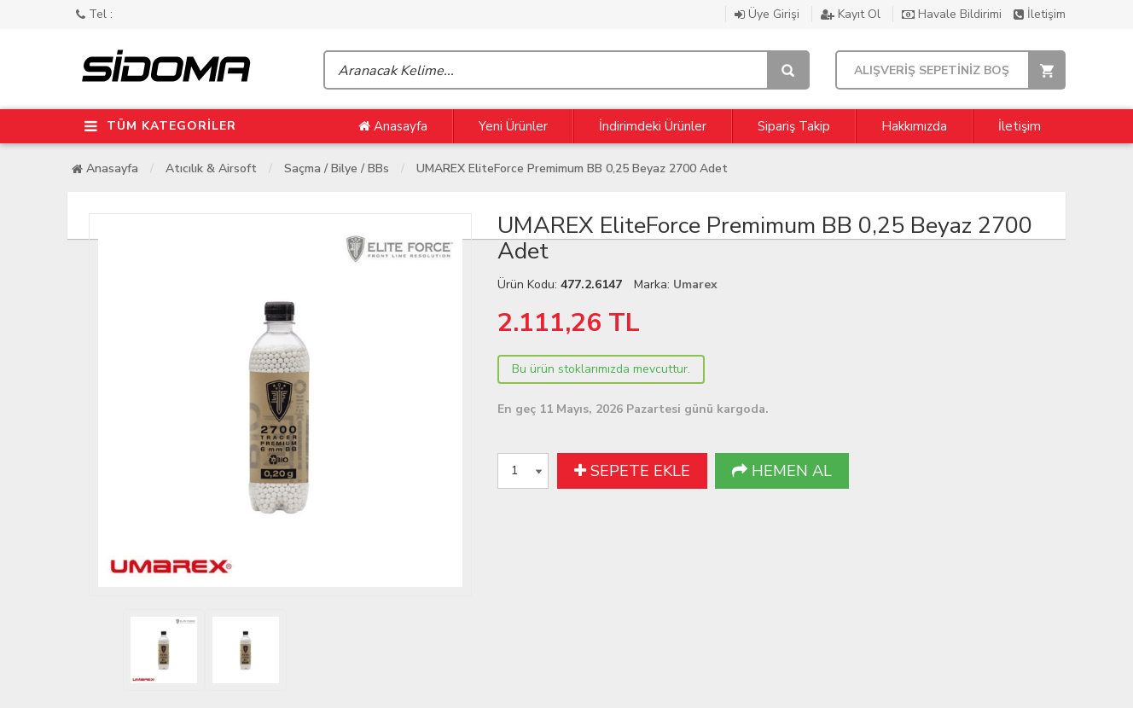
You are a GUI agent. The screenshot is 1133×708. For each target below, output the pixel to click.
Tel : (94, 14)
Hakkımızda (914, 126)
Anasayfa (392, 126)
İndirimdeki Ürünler (652, 126)
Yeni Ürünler (513, 126)
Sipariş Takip (794, 126)
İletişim (1040, 14)
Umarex (695, 284)
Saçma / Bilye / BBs (336, 168)
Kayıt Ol (852, 14)
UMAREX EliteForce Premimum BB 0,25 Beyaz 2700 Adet (572, 168)
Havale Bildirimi (953, 14)
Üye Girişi (769, 14)
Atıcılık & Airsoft (211, 168)
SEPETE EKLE (632, 471)
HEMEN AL (782, 471)
